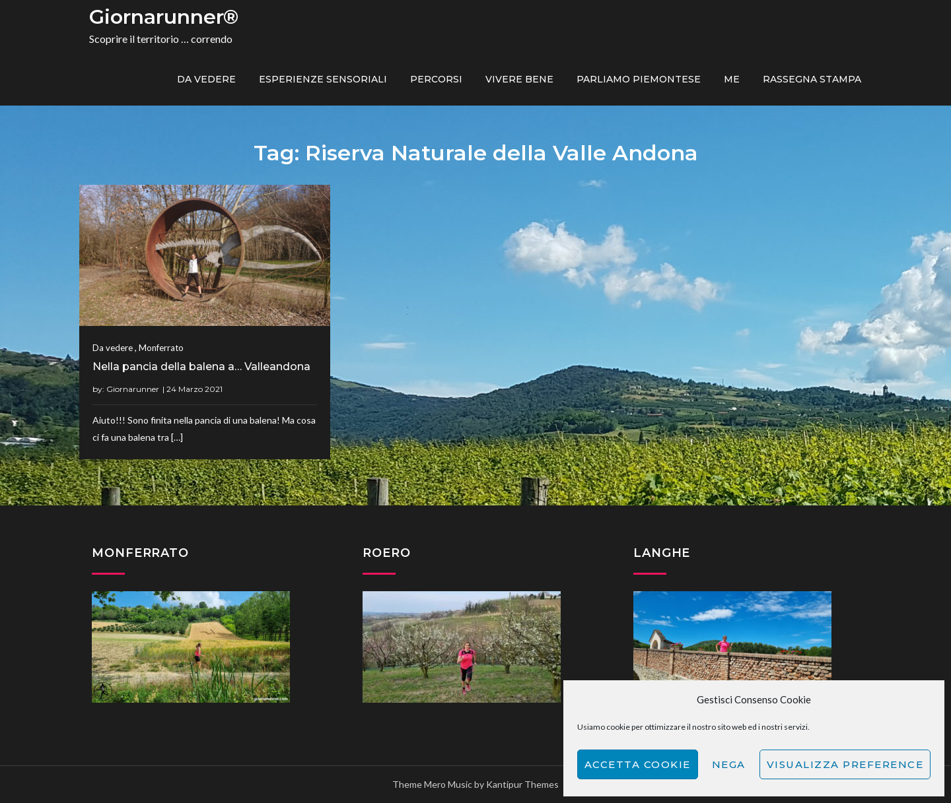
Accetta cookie (637, 764)
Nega (729, 764)
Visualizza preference (845, 764)
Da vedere (206, 79)
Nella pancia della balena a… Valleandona (201, 366)
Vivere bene (519, 79)
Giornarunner (132, 389)
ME (732, 79)
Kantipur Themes (522, 784)
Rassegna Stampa (812, 79)
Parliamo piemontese (639, 79)
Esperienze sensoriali (323, 79)
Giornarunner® (163, 17)
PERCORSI (436, 79)
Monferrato (161, 347)
